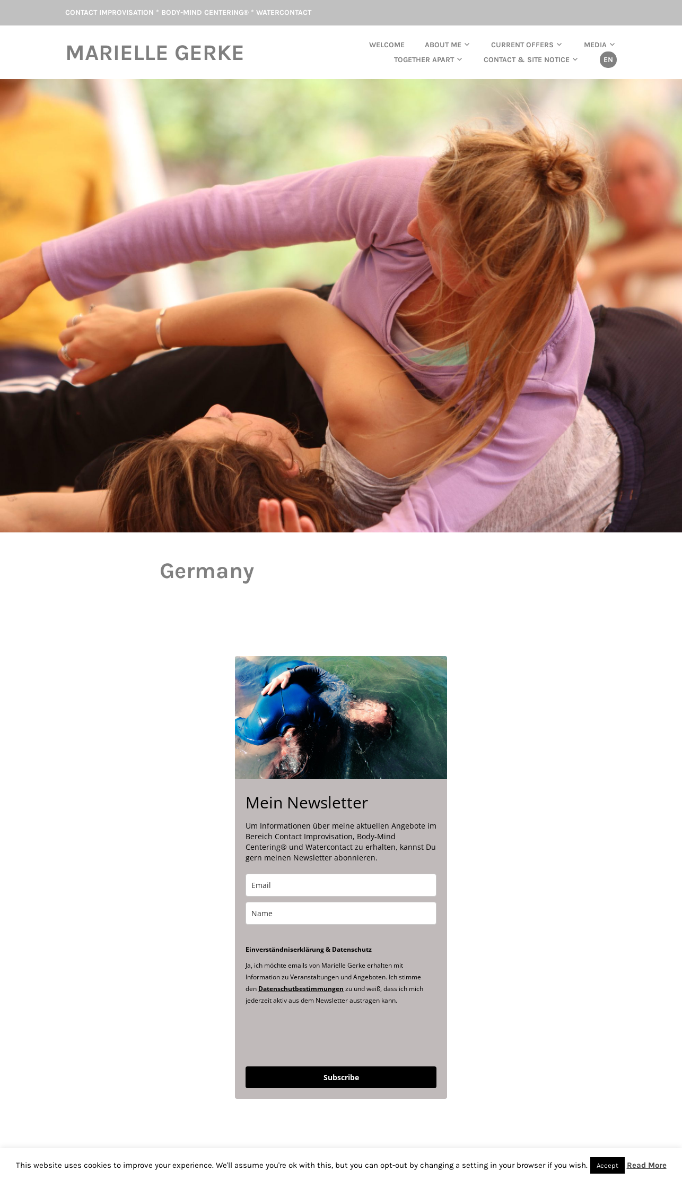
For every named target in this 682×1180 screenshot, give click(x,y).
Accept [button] (607, 1165)
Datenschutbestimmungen (301, 988)
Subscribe (341, 1077)
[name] (341, 913)
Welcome (387, 44)
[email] (341, 885)
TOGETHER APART (424, 59)
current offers (522, 44)
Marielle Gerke (154, 52)
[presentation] (326, 1035)
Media (595, 44)
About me (443, 44)
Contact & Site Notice (527, 59)
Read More (647, 1165)
